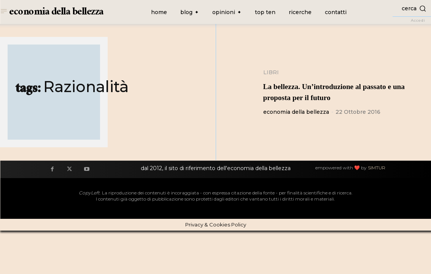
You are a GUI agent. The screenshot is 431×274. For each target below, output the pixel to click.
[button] (412, 8)
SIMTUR (376, 167)
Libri (271, 72)
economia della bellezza (296, 111)
